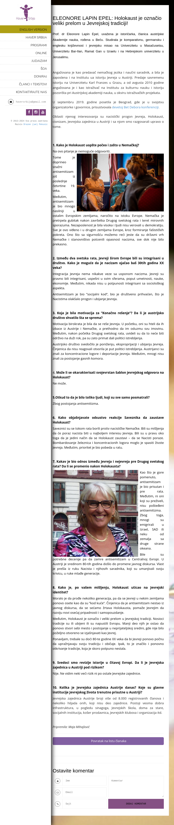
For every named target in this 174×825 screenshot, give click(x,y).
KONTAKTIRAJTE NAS (31, 92)
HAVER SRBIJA (36, 37)
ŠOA (44, 69)
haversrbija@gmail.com (31, 102)
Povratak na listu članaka (108, 741)
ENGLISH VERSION (33, 30)
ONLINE (41, 53)
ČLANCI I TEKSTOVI (33, 84)
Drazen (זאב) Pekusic (36, 124)
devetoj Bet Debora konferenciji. (135, 107)
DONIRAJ (40, 76)
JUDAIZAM (39, 61)
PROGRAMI (39, 45)
